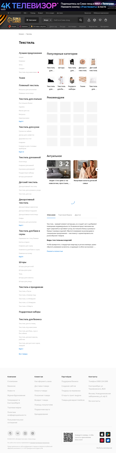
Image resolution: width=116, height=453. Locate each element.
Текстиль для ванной (30, 157)
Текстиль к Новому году (27, 295)
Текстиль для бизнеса (30, 319)
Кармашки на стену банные (29, 238)
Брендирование (41, 414)
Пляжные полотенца (26, 93)
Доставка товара (42, 386)
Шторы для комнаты (26, 278)
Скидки (21, 68)
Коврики (22, 142)
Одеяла (21, 107)
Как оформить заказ (43, 381)
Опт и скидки (50, 13)
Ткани (22, 77)
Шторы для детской (26, 266)
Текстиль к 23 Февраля (27, 302)
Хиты (21, 65)
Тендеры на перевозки (71, 390)
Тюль (20, 274)
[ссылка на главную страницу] (14, 20)
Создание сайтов (69, 386)
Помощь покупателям (44, 405)
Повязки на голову (25, 253)
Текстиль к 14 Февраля (27, 299)
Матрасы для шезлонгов (27, 89)
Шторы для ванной (25, 176)
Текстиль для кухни (29, 126)
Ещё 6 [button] (21, 257)
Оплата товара (41, 390)
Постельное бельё (25, 103)
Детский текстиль (28, 182)
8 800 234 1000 (102, 381)
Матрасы (22, 114)
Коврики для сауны (26, 246)
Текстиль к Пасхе (25, 291)
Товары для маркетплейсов (73, 400)
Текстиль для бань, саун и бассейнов (28, 332)
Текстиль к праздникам (31, 286)
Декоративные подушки (28, 211)
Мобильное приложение (101, 13)
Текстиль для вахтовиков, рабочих (28, 338)
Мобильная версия (104, 448)
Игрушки (82, 26)
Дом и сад (53, 26)
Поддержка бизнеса (70, 381)
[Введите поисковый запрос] (65, 20)
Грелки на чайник (25, 131)
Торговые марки (14, 407)
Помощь (32, 13)
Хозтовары (72, 26)
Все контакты (94, 401)
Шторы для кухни (25, 270)
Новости (11, 390)
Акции (21, 57)
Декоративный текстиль (28, 186)
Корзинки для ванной (27, 169)
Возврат (40, 13)
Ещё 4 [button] (21, 121)
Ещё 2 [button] (21, 225)
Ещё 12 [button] (21, 152)
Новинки (22, 61)
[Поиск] (80, 20)
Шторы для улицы (25, 281)
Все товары (23, 354)
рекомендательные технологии (39, 443)
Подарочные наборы (26, 173)
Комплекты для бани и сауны (29, 249)
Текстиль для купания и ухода (30, 190)
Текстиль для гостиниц (27, 323)
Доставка (60, 13)
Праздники (104, 26)
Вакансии (88, 13)
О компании (12, 381)
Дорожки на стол (25, 139)
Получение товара (42, 395)
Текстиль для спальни (30, 98)
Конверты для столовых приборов (27, 147)
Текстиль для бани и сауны (29, 232)
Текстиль (29, 34)
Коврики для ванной (26, 165)
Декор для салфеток (26, 135)
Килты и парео (24, 242)
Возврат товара (41, 400)
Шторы (22, 262)
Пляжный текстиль (29, 85)
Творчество (93, 26)
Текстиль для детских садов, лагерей (29, 344)
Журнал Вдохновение (16, 395)
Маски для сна (24, 111)
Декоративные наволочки (28, 207)
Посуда (62, 26)
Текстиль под (29, 72)
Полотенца (23, 162)
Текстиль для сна (25, 194)
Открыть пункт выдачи (71, 395)
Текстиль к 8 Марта (26, 306)
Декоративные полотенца (28, 214)
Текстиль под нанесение (28, 327)
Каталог (21, 34)
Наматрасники (24, 118)
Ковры (21, 218)
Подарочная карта (42, 409)
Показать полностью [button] (55, 251)
